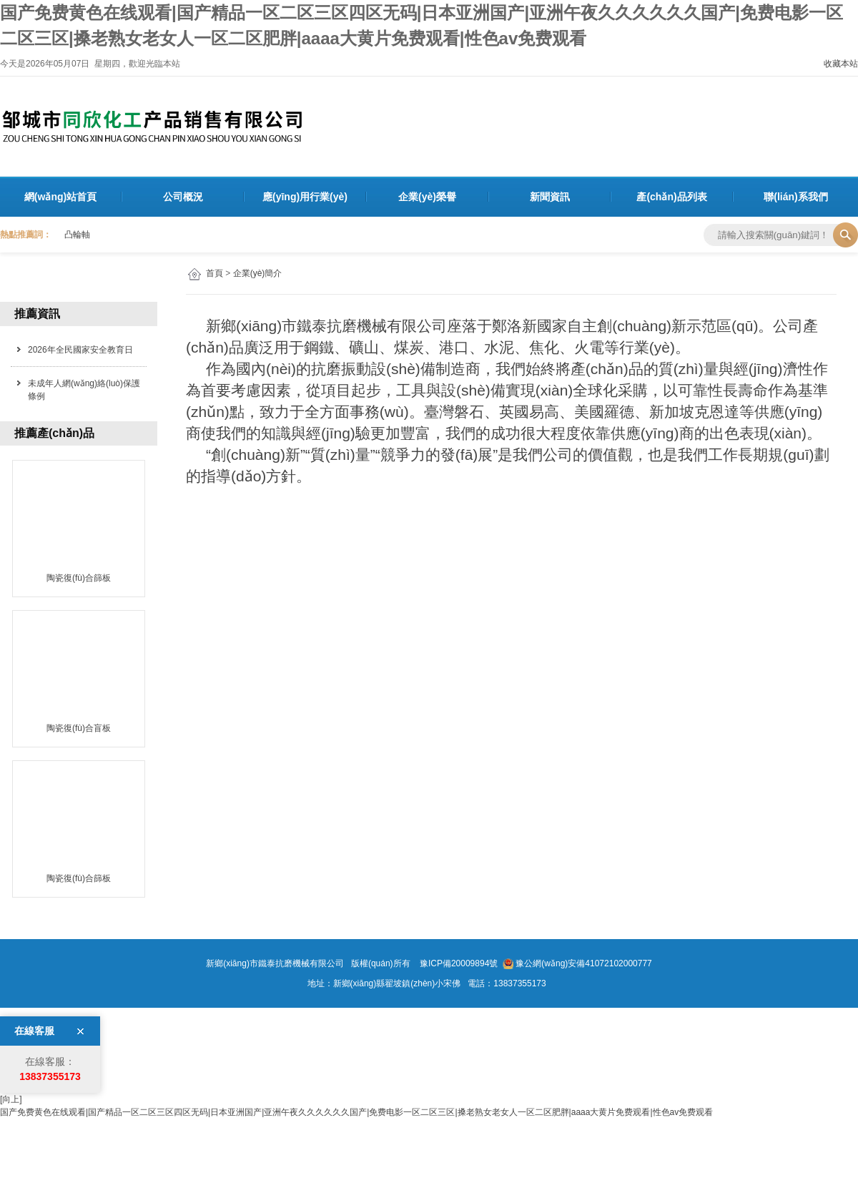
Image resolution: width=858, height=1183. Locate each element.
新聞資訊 (550, 196)
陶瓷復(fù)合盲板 (78, 728)
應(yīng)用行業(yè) (304, 196)
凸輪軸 (77, 235)
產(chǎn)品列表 (671, 196)
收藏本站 (841, 64)
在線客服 (34, 1030)
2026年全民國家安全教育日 (80, 350)
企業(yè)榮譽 (427, 196)
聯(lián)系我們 (795, 196)
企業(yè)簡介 (257, 273)
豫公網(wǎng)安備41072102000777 (583, 963)
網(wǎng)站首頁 (60, 196)
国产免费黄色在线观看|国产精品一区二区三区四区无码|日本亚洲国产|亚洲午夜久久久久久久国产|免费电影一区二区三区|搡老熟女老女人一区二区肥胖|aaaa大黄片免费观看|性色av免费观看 (356, 1112)
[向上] (11, 1099)
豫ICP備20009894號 (458, 963)
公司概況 (183, 196)
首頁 (214, 273)
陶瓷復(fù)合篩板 (78, 578)
